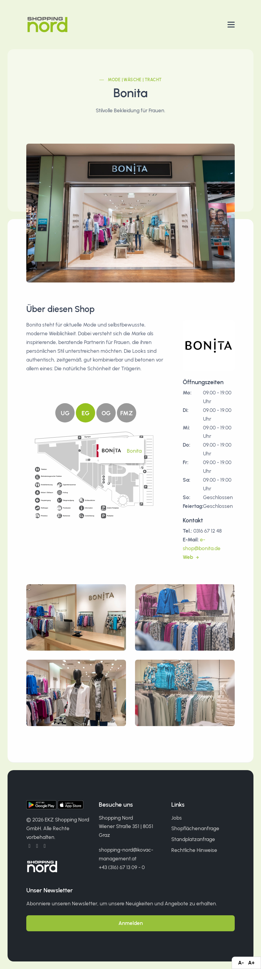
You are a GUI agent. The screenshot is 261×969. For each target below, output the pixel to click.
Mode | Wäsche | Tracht (135, 79)
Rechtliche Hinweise (194, 850)
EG (85, 413)
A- (241, 963)
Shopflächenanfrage (195, 828)
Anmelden (130, 923)
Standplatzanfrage (193, 839)
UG (65, 413)
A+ (251, 963)
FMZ (126, 413)
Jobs (176, 818)
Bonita (134, 451)
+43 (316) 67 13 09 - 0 (122, 867)
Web (188, 557)
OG (106, 413)
